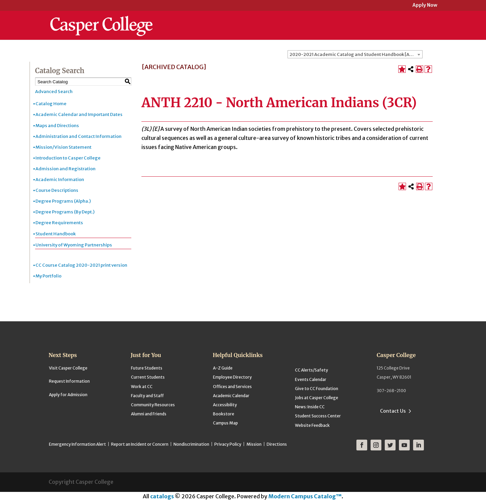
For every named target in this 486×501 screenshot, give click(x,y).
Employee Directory (232, 377)
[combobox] (355, 54)
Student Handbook (55, 234)
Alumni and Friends (148, 413)
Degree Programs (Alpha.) (63, 201)
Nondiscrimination (191, 444)
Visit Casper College (68, 368)
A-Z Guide (223, 368)
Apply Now (424, 5)
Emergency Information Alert (77, 444)
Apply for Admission (68, 394)
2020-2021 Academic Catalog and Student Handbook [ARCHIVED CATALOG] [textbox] (356, 54)
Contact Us (393, 411)
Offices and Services (232, 386)
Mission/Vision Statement (63, 147)
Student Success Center (318, 415)
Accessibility (225, 404)
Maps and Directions (57, 125)
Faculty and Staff (147, 395)
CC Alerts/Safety (311, 370)
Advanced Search (54, 91)
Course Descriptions (56, 190)
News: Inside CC (310, 406)
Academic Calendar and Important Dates (79, 114)
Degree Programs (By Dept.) (64, 212)
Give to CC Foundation (316, 388)
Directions (277, 444)
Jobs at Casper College (316, 397)
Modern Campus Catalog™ (305, 496)
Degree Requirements (59, 223)
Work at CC (142, 386)
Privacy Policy (227, 444)
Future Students (146, 368)
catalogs (162, 496)
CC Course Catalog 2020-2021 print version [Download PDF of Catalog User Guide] (81, 265)
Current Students (148, 377)
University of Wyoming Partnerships (73, 245)
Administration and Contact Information (78, 136)
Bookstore (223, 413)
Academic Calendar (231, 395)
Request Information (69, 381)
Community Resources (153, 404)
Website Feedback (312, 425)
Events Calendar (310, 379)
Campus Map (225, 422)
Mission (254, 444)
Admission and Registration (65, 169)
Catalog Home (50, 104)
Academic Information (59, 179)
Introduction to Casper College (68, 158)
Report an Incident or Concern (139, 444)
